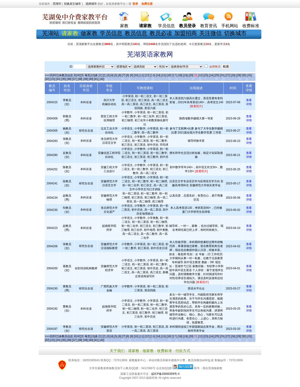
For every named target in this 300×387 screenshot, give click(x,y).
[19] (185, 75)
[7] (123, 75)
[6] (119, 75)
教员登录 (187, 25)
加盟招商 (185, 33)
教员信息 (136, 33)
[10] (136, 75)
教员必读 (161, 33)
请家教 (133, 351)
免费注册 (147, 3)
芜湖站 (50, 33)
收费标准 (250, 25)
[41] (96, 79)
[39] (85, 79)
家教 (124, 25)
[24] (211, 75)
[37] (74, 79)
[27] (227, 75)
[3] (107, 75)
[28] (233, 75)
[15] (163, 75)
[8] (127, 75)
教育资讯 (208, 25)
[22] (200, 75)
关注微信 (210, 33)
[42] (102, 79)
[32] (47, 79)
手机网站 (229, 25)
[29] (238, 75)
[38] (80, 79)
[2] (103, 75)
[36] (69, 79)
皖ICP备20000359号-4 (165, 374)
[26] (222, 75)
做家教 (89, 33)
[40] (91, 79)
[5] (115, 75)
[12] (147, 75)
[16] (169, 75)
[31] (249, 75)
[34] (58, 79)
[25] (216, 75)
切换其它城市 (72, 3)
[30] (244, 75)
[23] (205, 75)
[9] (131, 75)
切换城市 (235, 33)
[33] (52, 79)
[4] (111, 75)
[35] (63, 79)
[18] (180, 75)
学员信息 (166, 25)
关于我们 (117, 351)
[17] (174, 75)
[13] (152, 75)
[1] (100, 75)
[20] (191, 75)
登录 (135, 3)
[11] (141, 75)
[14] (158, 75)
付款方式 (182, 351)
